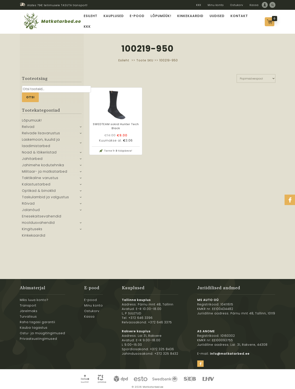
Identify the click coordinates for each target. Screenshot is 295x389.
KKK (198, 5)
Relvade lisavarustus (41, 130)
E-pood (138, 20)
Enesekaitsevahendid (41, 213)
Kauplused (115, 20)
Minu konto (216, 5)
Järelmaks (28, 308)
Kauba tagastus (33, 324)
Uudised (216, 20)
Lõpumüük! (161, 20)
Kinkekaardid (190, 20)
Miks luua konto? (34, 297)
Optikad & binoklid (39, 187)
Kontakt (238, 20)
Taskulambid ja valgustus (45, 194)
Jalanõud (31, 207)
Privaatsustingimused (38, 336)
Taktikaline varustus (40, 175)
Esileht (92, 20)
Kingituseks (32, 226)
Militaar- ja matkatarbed (44, 168)
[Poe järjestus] (256, 75)
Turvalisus (28, 313)
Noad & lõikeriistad (39, 149)
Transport (28, 302)
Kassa (254, 5)
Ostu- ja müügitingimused (42, 330)
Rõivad (28, 200)
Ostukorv (236, 5)
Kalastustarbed (36, 181)
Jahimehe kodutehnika (43, 162)
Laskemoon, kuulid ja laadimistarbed (41, 140)
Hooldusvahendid (38, 219)
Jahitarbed (32, 155)
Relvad (28, 123)
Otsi (30, 94)
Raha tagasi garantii (37, 319)
